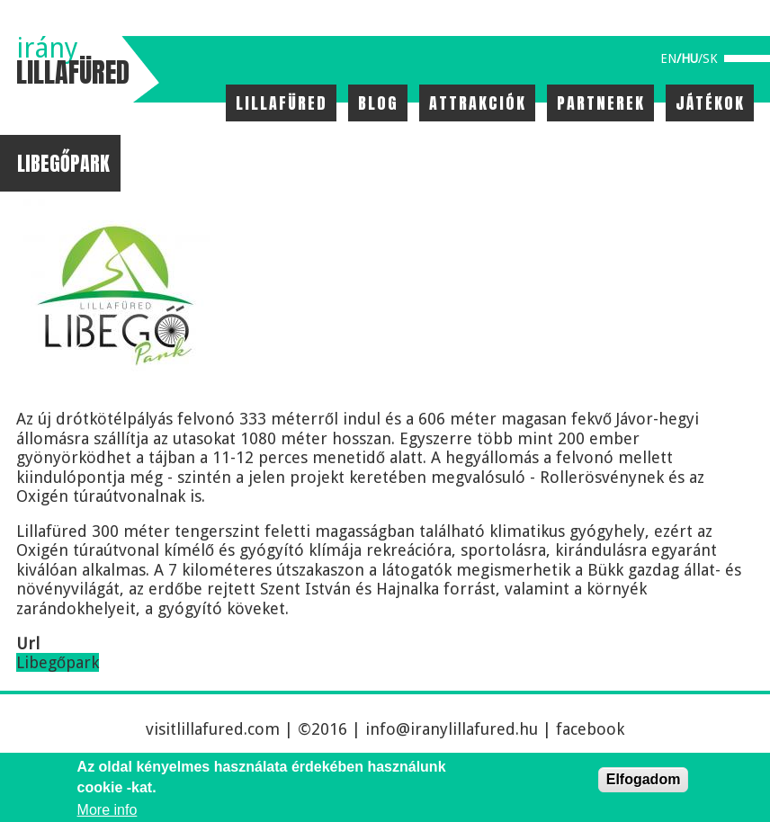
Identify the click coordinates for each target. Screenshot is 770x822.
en (668, 58)
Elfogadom (643, 779)
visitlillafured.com (213, 728)
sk (710, 58)
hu (689, 58)
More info (107, 810)
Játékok (710, 103)
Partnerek (601, 103)
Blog (378, 103)
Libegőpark (57, 662)
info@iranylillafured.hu (451, 728)
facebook (590, 728)
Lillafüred (281, 103)
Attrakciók (477, 103)
